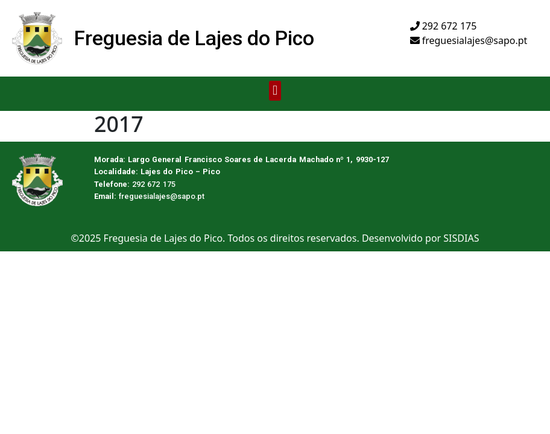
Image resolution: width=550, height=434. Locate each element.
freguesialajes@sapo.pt (469, 40)
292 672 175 (443, 26)
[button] (274, 91)
